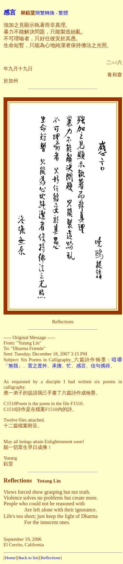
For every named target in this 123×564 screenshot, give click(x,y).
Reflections (51, 557)
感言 (10, 12)
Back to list (28, 557)
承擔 (57, 365)
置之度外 (37, 365)
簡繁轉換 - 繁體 (51, 12)
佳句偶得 (100, 365)
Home (10, 557)
